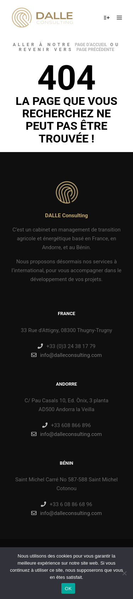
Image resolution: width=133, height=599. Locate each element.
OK (68, 588)
